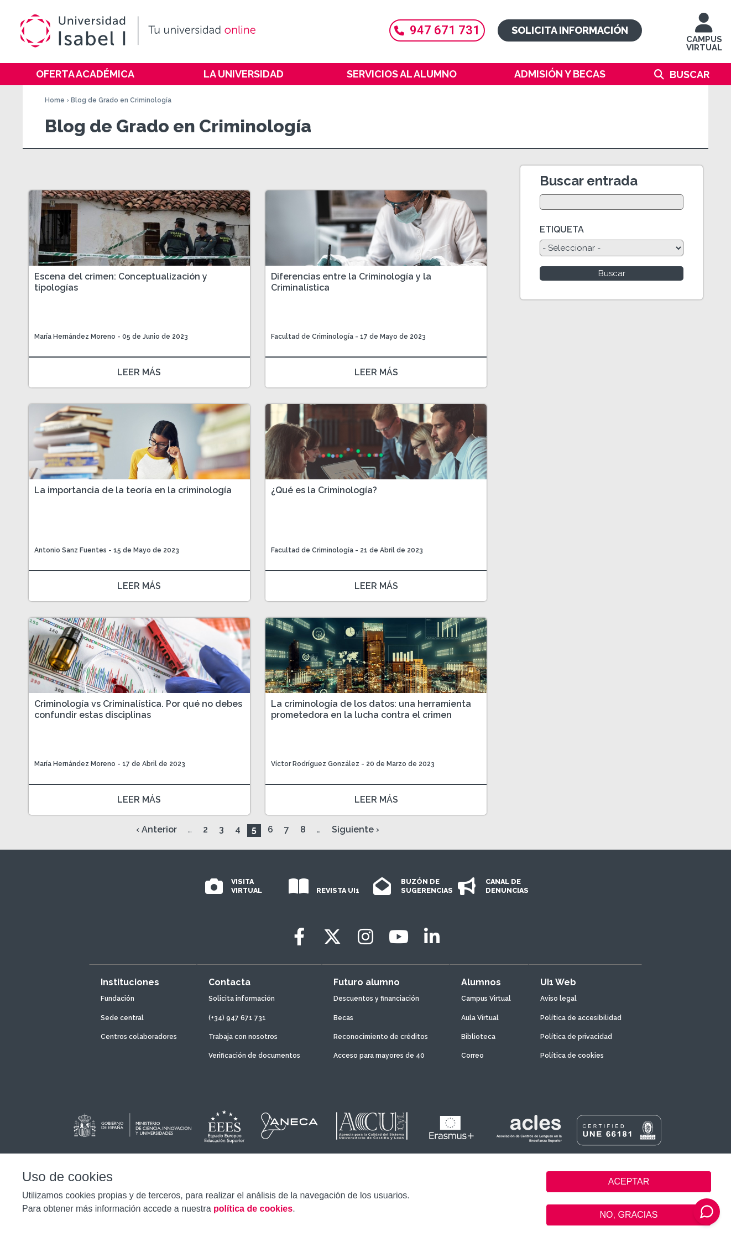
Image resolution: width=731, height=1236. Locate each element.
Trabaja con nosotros (243, 1037)
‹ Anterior (156, 829)
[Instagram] (365, 937)
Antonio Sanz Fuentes (70, 550)
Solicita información (569, 30)
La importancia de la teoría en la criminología (133, 490)
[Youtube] (399, 937)
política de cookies (253, 1208)
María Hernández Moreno (75, 336)
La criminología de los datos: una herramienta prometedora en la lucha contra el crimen (371, 709)
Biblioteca (478, 1037)
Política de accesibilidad (581, 1018)
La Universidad (243, 74)
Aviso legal (558, 998)
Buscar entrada (589, 181)
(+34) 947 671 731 (237, 1018)
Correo (472, 1055)
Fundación (117, 998)
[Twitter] (332, 937)
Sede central (122, 1018)
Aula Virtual (480, 1018)
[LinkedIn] (432, 937)
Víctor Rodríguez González (315, 764)
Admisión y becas (559, 74)
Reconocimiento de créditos (380, 1037)
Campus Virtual (486, 998)
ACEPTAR (629, 1182)
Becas (343, 1018)
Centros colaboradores (139, 1037)
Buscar (689, 74)
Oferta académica (85, 74)
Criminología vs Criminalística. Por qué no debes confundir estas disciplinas (138, 709)
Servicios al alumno (402, 74)
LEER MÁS (139, 372)
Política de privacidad (576, 1037)
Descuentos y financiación (376, 998)
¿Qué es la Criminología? (324, 490)
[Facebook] (299, 937)
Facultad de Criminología (313, 336)
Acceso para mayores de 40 (379, 1055)
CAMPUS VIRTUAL (704, 37)
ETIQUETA (562, 229)
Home (55, 100)
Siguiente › (355, 829)
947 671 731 (437, 30)
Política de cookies (572, 1055)
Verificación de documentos (254, 1055)
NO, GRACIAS (629, 1214)
